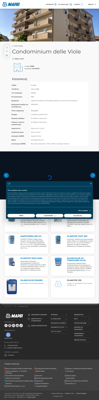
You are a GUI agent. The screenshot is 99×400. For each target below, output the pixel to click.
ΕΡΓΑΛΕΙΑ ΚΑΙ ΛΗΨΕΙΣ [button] (58, 323)
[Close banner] (91, 183)
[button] (6, 175)
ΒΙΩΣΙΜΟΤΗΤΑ (78, 315)
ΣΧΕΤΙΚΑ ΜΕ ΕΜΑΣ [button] (80, 323)
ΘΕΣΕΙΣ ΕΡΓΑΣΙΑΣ (80, 340)
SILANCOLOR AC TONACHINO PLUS (76, 259)
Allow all (77, 216)
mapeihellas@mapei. (14, 348)
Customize (49, 216)
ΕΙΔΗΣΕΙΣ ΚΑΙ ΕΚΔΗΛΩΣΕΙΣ (78, 328)
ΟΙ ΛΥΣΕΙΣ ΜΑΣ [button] (56, 319)
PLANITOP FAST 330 (77, 236)
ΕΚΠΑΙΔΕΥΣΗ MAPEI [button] (57, 327)
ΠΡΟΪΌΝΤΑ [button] (54, 315)
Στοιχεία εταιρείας (31, 397)
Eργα (15, 306)
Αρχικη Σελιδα (8, 306)
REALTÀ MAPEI (56, 331)
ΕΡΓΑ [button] (76, 319)
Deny (21, 216)
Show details (83, 211)
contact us (71, 285)
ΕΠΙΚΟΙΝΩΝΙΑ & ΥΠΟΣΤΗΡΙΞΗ (79, 335)
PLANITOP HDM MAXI (31, 258)
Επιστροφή (17, 46)
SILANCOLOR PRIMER (31, 280)
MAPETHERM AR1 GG (30, 236)
